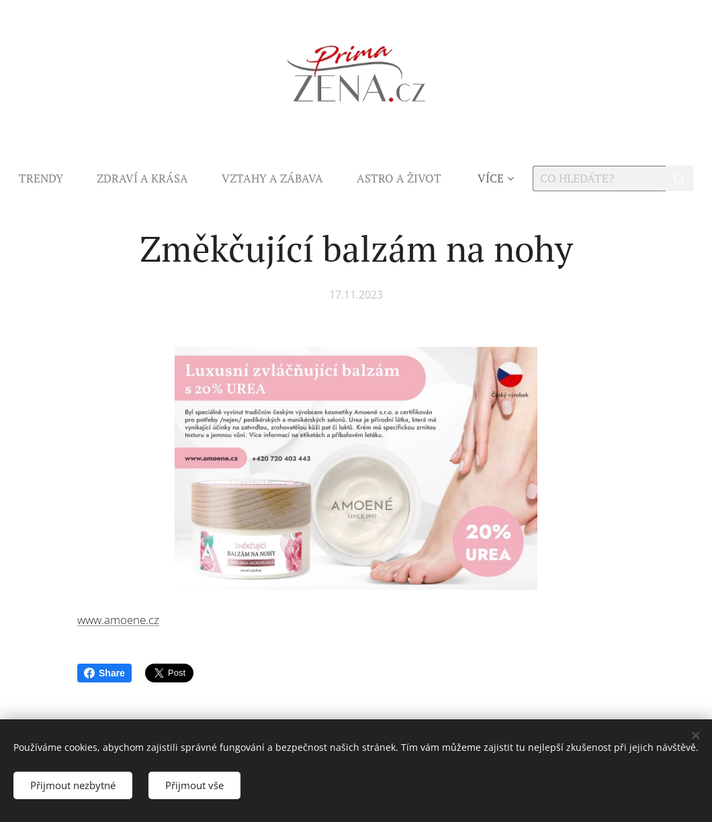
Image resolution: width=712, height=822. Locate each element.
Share (104, 673)
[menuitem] (49, 178)
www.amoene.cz (118, 619)
